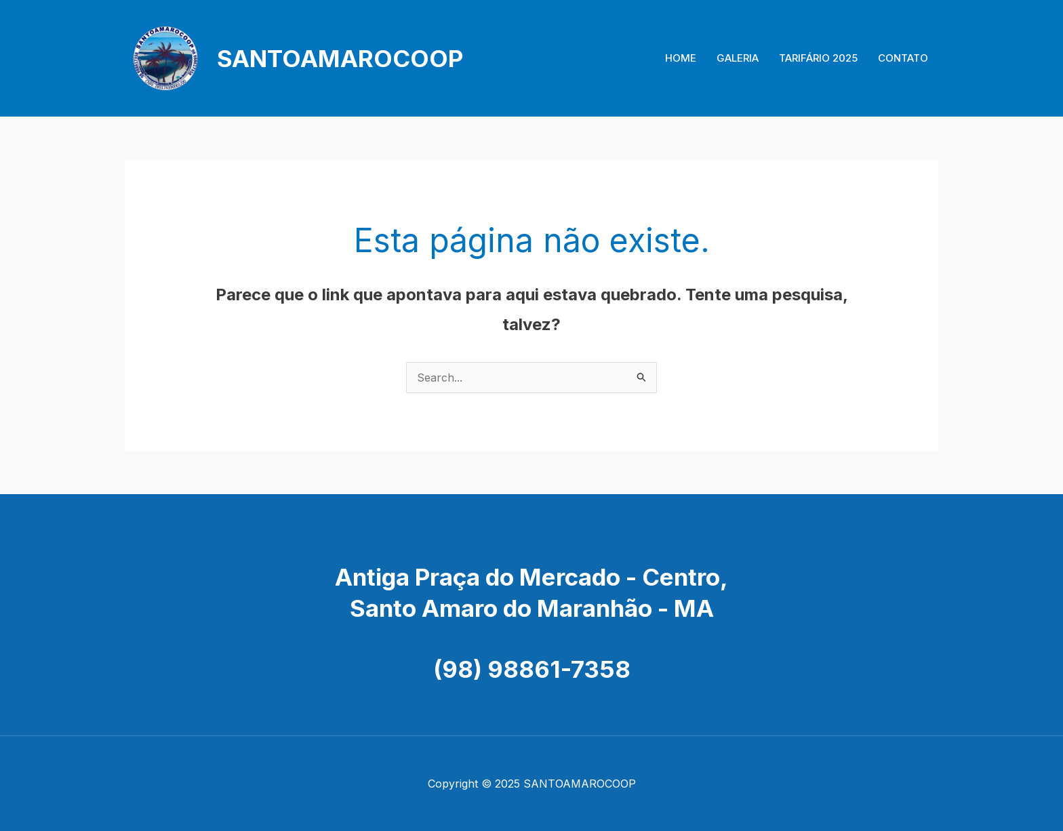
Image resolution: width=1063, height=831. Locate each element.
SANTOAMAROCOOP (340, 58)
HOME (680, 58)
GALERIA (738, 58)
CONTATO (903, 58)
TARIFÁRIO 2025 (818, 58)
